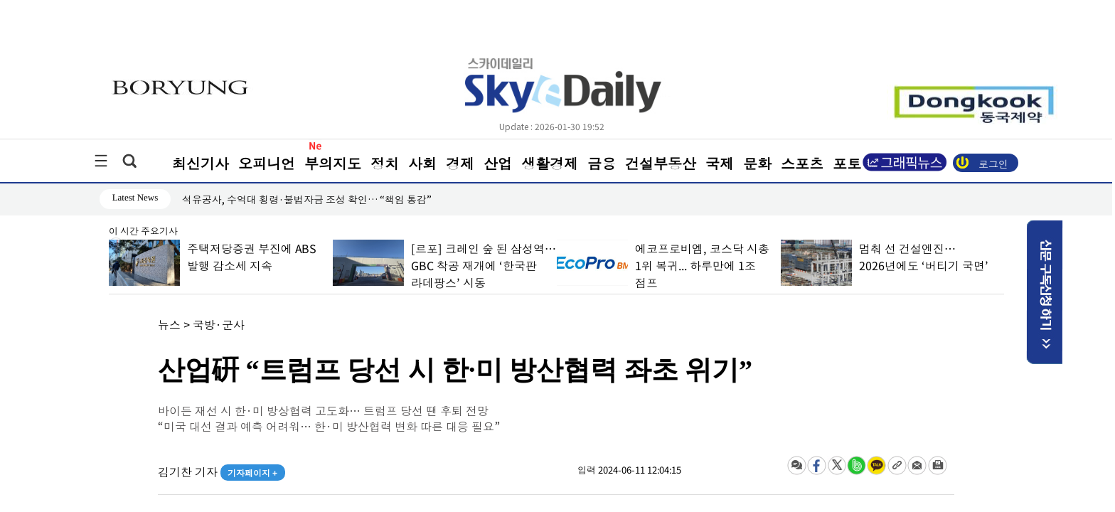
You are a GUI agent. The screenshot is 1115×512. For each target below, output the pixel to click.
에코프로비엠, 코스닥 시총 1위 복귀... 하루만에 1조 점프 (701, 265)
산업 (498, 163)
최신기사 (200, 163)
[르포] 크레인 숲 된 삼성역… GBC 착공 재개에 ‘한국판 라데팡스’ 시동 (482, 265)
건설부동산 (660, 163)
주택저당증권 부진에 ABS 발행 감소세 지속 (251, 257)
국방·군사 (219, 324)
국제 (719, 163)
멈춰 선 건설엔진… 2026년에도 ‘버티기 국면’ (923, 257)
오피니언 (266, 163)
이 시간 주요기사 (143, 232)
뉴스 (169, 324)
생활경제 (549, 163)
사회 (422, 163)
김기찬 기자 (221, 471)
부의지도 (332, 163)
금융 (601, 163)
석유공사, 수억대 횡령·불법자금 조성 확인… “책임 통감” (307, 199)
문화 (757, 163)
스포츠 (802, 163)
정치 (384, 163)
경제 (460, 163)
